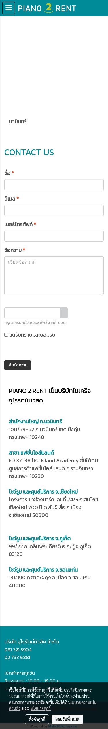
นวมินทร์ (18, 113)
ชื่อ (9, 173)
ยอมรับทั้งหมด (67, 719)
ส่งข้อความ (17, 365)
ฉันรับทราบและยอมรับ (49, 339)
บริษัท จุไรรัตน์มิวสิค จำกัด (31, 641)
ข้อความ (14, 250)
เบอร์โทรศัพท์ (20, 224)
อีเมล (11, 199)
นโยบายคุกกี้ (41, 708)
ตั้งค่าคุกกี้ (37, 719)
